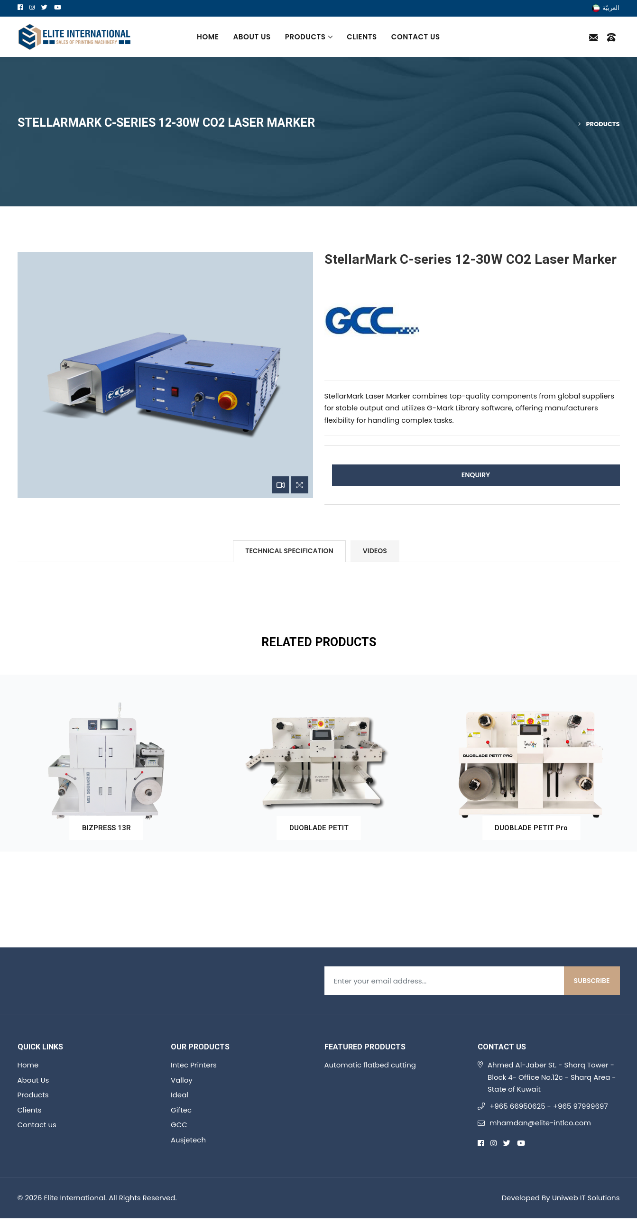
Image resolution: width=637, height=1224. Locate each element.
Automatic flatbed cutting (370, 1065)
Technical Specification (289, 551)
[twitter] (44, 7)
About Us (252, 37)
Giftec (181, 1110)
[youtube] (57, 7)
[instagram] (32, 7)
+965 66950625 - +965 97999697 (548, 1106)
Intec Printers (194, 1065)
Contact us (415, 37)
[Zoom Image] (299, 484)
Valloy (182, 1080)
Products (308, 37)
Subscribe (592, 980)
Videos (375, 551)
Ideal (179, 1095)
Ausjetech (188, 1140)
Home (208, 37)
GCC (179, 1125)
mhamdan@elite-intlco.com (540, 1123)
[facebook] (20, 7)
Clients (362, 37)
